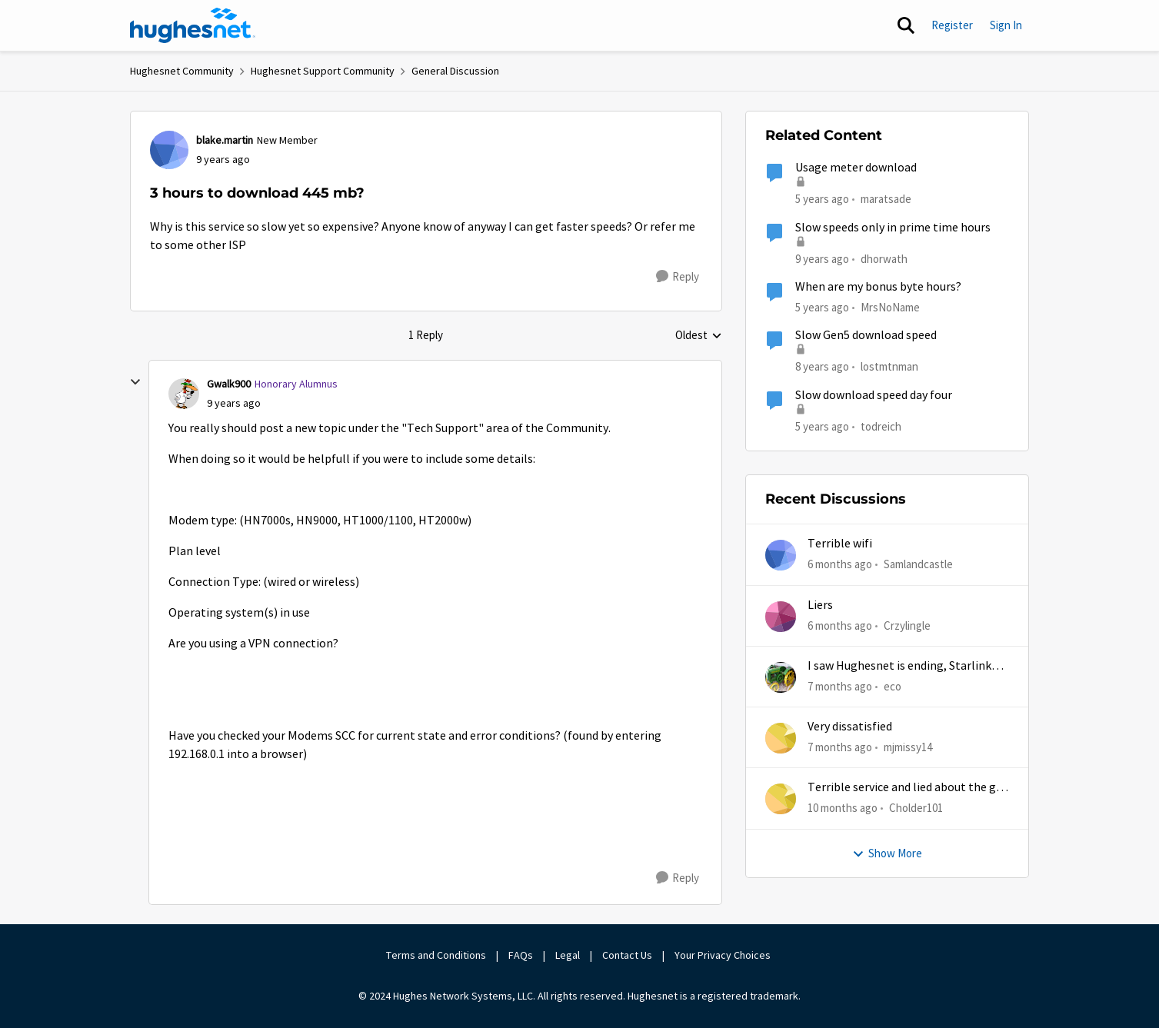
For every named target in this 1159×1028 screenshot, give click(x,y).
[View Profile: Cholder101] (780, 798)
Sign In (1006, 25)
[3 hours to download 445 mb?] (234, 403)
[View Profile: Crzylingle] (780, 616)
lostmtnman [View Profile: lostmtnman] (889, 366)
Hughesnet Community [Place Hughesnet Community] (182, 71)
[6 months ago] (840, 565)
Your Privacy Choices (723, 955)
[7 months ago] (840, 687)
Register (952, 25)
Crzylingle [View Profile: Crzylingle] (907, 624)
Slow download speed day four (873, 395)
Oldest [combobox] (698, 336)
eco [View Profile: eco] (892, 686)
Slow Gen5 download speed (866, 335)
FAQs (520, 955)
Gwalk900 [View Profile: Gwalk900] (229, 384)
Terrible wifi (840, 543)
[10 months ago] (843, 808)
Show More (887, 853)
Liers (820, 605)
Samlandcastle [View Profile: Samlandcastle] (918, 564)
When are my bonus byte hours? (878, 286)
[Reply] (677, 277)
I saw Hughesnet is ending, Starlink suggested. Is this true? (899, 666)
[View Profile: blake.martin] (169, 150)
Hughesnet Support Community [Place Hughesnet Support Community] (323, 71)
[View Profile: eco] (780, 677)
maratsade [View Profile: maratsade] (886, 198)
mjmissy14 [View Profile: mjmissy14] (908, 747)
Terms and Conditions (436, 955)
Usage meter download (856, 167)
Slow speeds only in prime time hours (893, 227)
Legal (567, 955)
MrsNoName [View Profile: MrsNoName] (890, 307)
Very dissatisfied (850, 726)
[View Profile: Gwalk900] (183, 393)
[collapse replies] (135, 382)
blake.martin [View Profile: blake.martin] (224, 140)
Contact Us (627, 955)
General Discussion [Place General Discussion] (455, 71)
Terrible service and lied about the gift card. (908, 788)
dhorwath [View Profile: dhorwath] (884, 258)
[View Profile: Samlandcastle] (780, 555)
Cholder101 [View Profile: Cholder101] (916, 807)
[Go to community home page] (193, 25)
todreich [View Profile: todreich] (881, 425)
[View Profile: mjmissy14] (780, 738)
